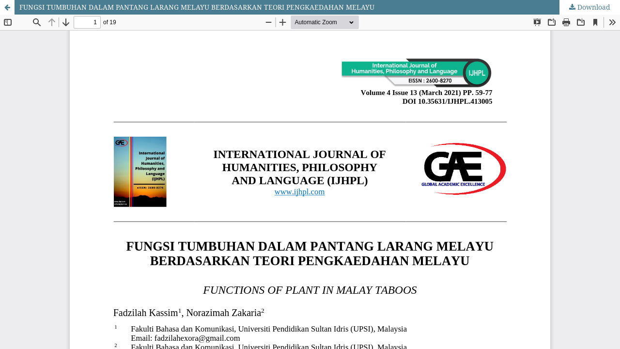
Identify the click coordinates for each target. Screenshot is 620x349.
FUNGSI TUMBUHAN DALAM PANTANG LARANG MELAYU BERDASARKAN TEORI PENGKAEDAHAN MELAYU (196, 7)
